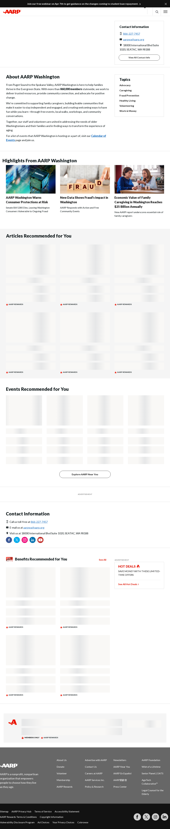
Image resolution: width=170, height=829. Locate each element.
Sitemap (4, 811)
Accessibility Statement (67, 811)
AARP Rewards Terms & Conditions (18, 816)
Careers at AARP (93, 773)
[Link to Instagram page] (25, 540)
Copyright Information (51, 816)
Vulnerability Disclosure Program (17, 822)
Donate (60, 766)
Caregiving (125, 90)
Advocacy (125, 85)
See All (102, 559)
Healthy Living (127, 100)
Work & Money (128, 110)
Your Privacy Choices (63, 822)
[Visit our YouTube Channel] (40, 540)
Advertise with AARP (96, 760)
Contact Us (91, 766)
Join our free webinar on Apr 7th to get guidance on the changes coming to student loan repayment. (82, 3)
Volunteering (126, 105)
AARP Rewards (65, 786)
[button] (157, 12)
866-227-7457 (131, 33)
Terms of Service (43, 811)
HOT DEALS (127, 566)
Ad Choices (43, 822)
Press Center (120, 786)
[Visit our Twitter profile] (17, 540)
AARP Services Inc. (94, 780)
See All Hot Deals (127, 584)
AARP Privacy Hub (21, 811)
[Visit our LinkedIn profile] (33, 540)
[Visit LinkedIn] (164, 817)
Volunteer (62, 773)
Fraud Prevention (129, 95)
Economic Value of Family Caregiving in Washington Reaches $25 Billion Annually (138, 202)
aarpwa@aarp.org (133, 39)
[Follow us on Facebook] (9, 540)
